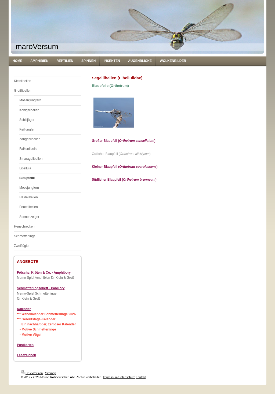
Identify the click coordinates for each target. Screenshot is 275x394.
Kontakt (141, 377)
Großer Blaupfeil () (123, 141)
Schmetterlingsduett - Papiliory (40, 288)
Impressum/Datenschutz (119, 377)
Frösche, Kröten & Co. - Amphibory (44, 272)
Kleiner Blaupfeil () (125, 167)
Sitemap (50, 373)
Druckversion (32, 373)
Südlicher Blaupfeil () (124, 179)
